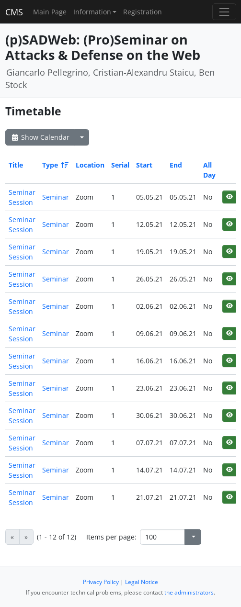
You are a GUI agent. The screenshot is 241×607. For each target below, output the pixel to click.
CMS (14, 12)
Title (16, 164)
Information (92, 11)
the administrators (189, 592)
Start (144, 164)
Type (54, 165)
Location (90, 164)
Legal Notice (141, 582)
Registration (142, 11)
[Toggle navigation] (224, 11)
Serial (120, 164)
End (176, 164)
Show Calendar (40, 137)
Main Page (50, 11)
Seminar (55, 197)
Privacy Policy (101, 582)
